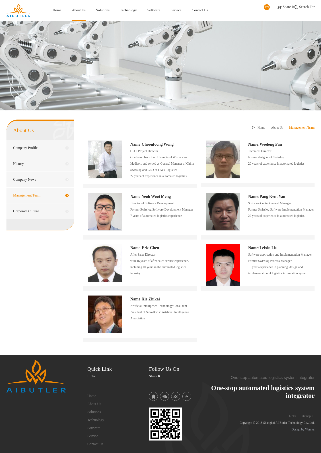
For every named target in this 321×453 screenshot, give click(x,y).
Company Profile (25, 148)
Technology (128, 10)
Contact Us (200, 10)
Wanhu (309, 429)
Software (153, 10)
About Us (79, 10)
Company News (24, 179)
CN (267, 7)
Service (176, 10)
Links (292, 416)
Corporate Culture (26, 211)
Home (57, 10)
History (18, 163)
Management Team (27, 195)
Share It (288, 7)
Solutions (102, 10)
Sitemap (305, 416)
